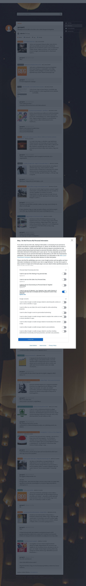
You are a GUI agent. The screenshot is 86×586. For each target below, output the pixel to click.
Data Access (43, 345)
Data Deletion (33, 345)
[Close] (72, 240)
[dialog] (43, 293)
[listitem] (43, 270)
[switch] (64, 274)
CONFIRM (30, 339)
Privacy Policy (52, 345)
